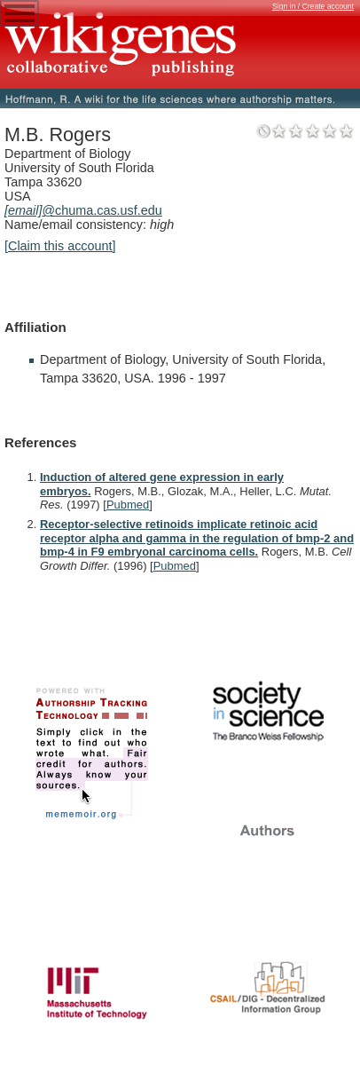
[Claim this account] (60, 246)
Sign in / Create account (313, 6)
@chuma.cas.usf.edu (83, 210)
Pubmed (127, 504)
